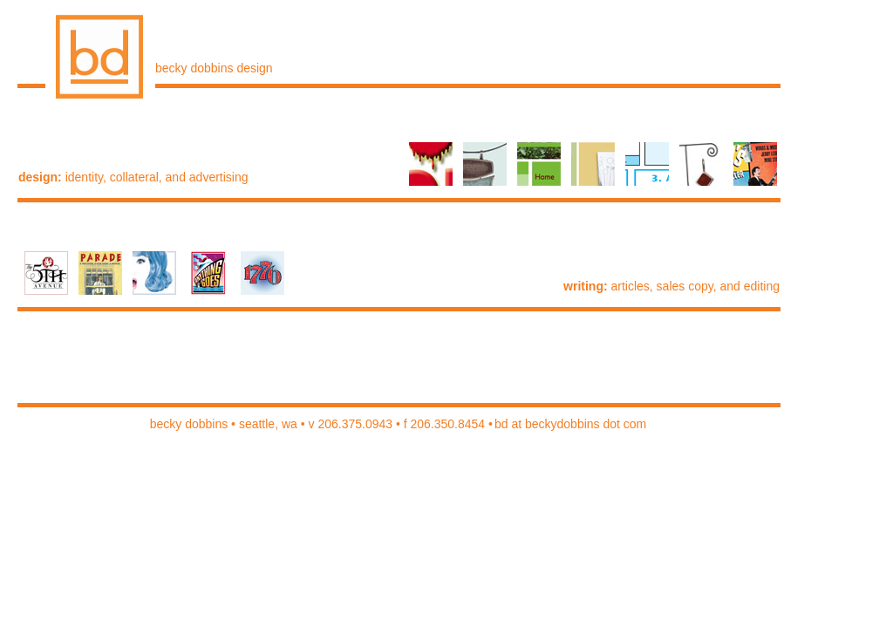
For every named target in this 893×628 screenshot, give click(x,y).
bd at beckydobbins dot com (570, 424)
